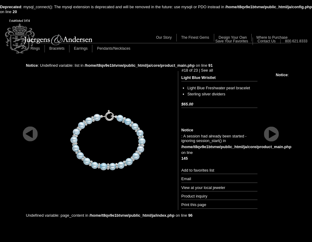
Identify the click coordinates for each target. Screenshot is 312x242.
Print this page (193, 204)
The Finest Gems (195, 37)
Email (186, 178)
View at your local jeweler (203, 187)
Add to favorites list (197, 170)
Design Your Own (233, 37)
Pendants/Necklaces (113, 48)
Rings (35, 48)
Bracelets (57, 48)
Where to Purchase (272, 37)
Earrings (81, 48)
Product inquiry (194, 196)
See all (207, 70)
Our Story (164, 37)
